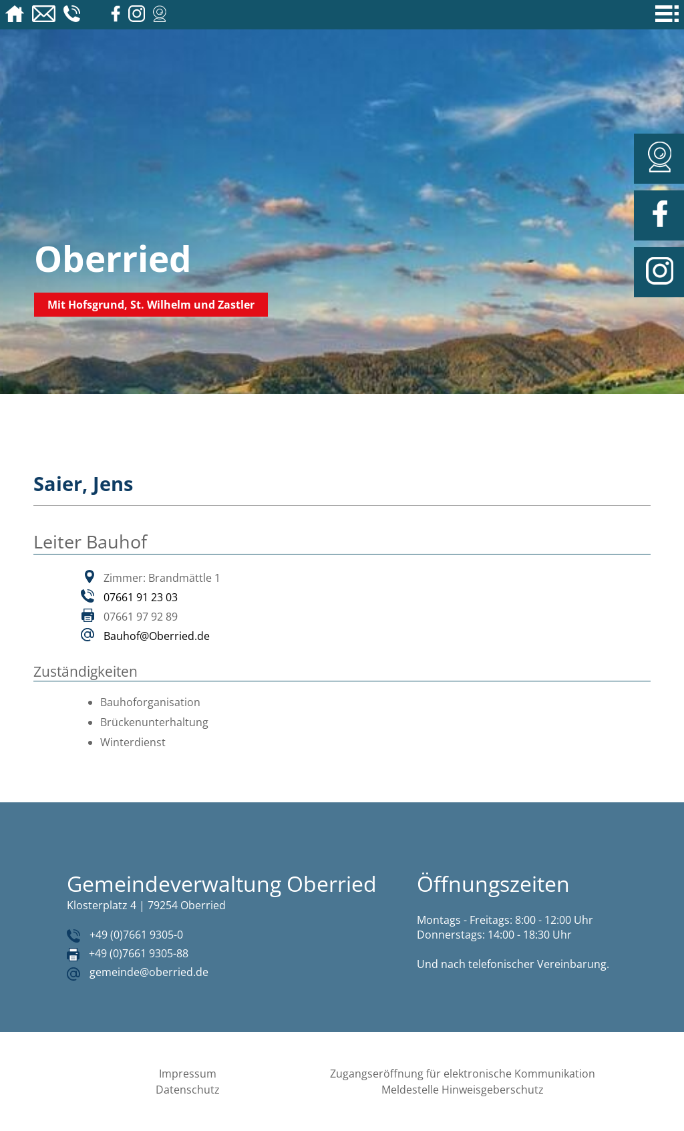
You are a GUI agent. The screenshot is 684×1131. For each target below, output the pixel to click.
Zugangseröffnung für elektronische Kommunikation (462, 1073)
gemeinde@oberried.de (149, 972)
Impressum (187, 1073)
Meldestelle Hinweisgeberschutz (462, 1089)
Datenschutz (188, 1089)
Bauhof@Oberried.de (157, 636)
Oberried (113, 258)
